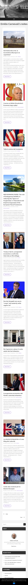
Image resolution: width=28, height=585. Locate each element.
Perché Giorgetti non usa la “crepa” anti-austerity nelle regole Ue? (12, 303)
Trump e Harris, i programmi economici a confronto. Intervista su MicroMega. (12, 254)
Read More (7, 77)
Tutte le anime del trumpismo (13, 149)
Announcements (21, 107)
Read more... (14, 546)
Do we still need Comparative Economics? (13, 560)
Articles (19, 56)
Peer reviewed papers (9, 577)
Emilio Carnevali (7, 56)
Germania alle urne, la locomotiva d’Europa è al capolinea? (11, 53)
